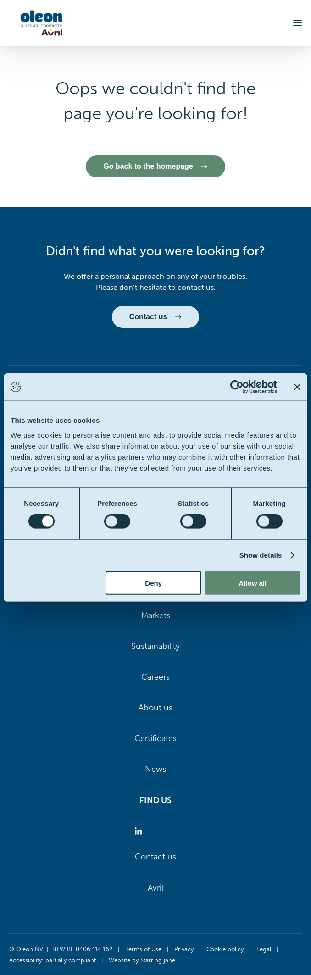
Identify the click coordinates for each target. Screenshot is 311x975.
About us (155, 708)
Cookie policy (225, 949)
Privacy (184, 949)
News (155, 769)
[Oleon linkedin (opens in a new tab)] (140, 831)
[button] (297, 22)
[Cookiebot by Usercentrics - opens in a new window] (237, 387)
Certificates (155, 738)
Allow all (253, 583)
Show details (260, 555)
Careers (155, 677)
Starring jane (157, 960)
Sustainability (155, 646)
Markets (155, 615)
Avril (155, 888)
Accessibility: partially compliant (52, 960)
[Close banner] (297, 387)
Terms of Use (143, 949)
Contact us (155, 857)
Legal (263, 949)
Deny (153, 583)
